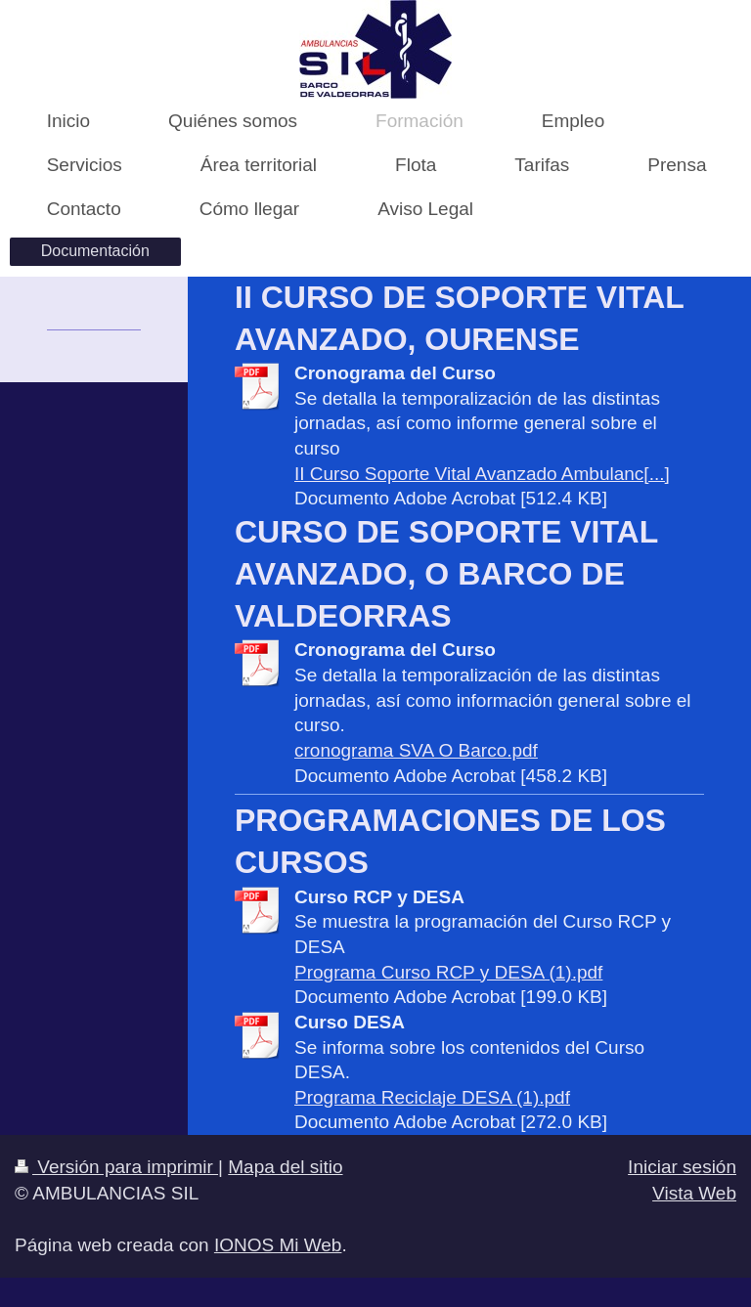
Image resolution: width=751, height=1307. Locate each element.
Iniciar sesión (682, 1166)
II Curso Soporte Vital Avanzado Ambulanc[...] (482, 473)
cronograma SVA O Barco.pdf (416, 750)
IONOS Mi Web (278, 1245)
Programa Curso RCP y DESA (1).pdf (448, 972)
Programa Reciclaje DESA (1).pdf (432, 1097)
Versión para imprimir (116, 1166)
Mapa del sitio (285, 1166)
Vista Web (694, 1193)
